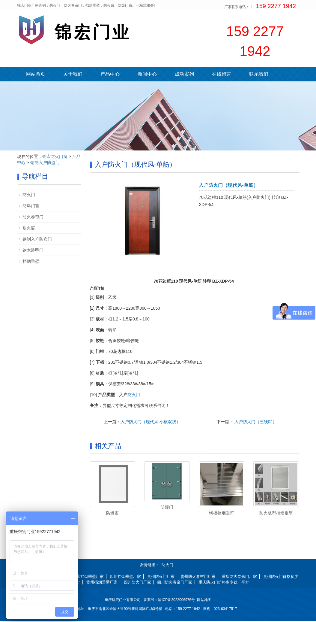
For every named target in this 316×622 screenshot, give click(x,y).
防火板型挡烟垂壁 (276, 513)
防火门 (133, 394)
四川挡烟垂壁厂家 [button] (125, 577)
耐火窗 (28, 228)
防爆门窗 (30, 205)
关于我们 (72, 74)
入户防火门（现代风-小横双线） (151, 421)
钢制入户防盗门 (45, 162)
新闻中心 (147, 74)
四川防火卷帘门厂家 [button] (174, 583)
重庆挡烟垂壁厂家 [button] (88, 577)
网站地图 (204, 601)
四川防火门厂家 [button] (137, 583)
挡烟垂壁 (30, 261)
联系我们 (258, 74)
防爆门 (167, 507)
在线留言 (221, 74)
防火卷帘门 (32, 216)
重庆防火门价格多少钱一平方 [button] (223, 583)
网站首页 (35, 74)
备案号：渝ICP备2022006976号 (170, 601)
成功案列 (184, 74)
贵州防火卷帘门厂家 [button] (198, 577)
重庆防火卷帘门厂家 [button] (239, 577)
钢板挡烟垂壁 (221, 513)
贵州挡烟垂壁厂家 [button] (102, 583)
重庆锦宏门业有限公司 (123, 601)
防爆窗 (112, 513)
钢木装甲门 (32, 250)
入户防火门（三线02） (255, 421)
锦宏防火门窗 (54, 156)
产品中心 (110, 74)
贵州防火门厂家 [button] (160, 577)
